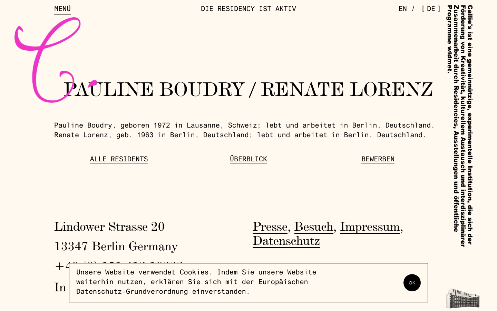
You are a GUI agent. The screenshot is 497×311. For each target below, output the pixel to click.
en (403, 9)
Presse (270, 226)
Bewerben (377, 160)
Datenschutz (286, 240)
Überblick (248, 160)
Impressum (370, 226)
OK (412, 282)
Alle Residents (119, 160)
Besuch (313, 226)
